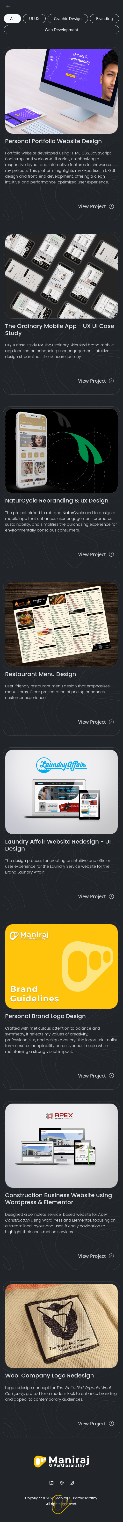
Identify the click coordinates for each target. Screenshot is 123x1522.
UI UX (34, 18)
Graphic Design (68, 18)
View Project (96, 206)
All (12, 18)
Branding (104, 18)
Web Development (61, 29)
